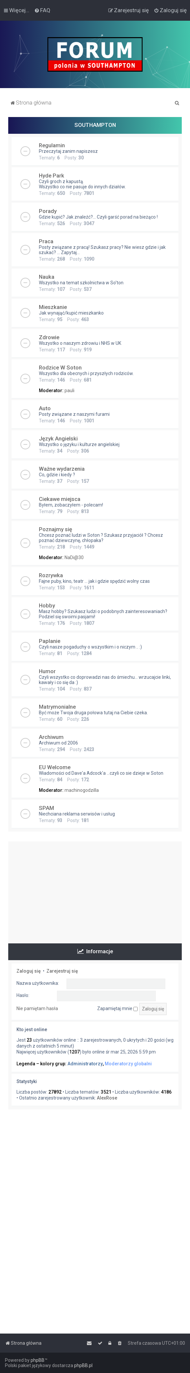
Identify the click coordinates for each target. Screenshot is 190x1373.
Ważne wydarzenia (62, 468)
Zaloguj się (28, 971)
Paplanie (49, 641)
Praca (46, 241)
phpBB (37, 1360)
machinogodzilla (82, 790)
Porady (48, 211)
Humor (47, 671)
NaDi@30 (74, 557)
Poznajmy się (55, 529)
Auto (45, 408)
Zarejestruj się (62, 971)
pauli (69, 390)
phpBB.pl (83, 1365)
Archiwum (51, 737)
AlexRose (107, 1098)
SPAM (46, 808)
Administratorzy (85, 1063)
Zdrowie (49, 337)
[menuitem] (42, 10)
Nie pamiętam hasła (37, 1008)
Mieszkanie (53, 307)
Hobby (47, 605)
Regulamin (52, 145)
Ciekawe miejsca (59, 499)
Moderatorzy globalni (128, 1063)
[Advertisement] (95, 887)
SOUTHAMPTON (95, 125)
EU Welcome (54, 767)
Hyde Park (51, 175)
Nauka (46, 276)
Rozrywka (51, 575)
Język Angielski (58, 438)
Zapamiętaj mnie (117, 1008)
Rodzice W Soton (60, 367)
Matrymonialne (57, 706)
